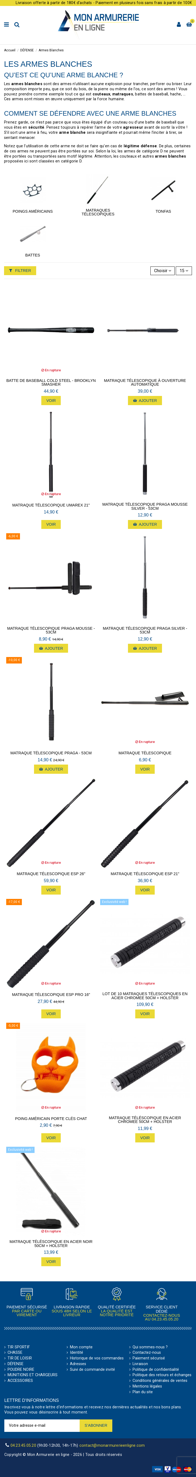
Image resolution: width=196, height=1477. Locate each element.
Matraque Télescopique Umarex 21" (51, 505)
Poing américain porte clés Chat (51, 1119)
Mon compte (81, 1347)
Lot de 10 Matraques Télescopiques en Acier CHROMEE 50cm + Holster (144, 996)
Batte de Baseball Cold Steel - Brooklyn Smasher (51, 382)
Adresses (78, 1364)
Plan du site (143, 1392)
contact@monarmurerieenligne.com (112, 1445)
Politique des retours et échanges (162, 1375)
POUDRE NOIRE (21, 1370)
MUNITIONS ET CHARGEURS (33, 1375)
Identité (76, 1353)
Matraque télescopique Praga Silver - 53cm (145, 630)
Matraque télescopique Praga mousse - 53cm (51, 630)
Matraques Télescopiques (98, 212)
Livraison (140, 1364)
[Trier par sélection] (162, 270)
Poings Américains (33, 211)
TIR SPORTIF (19, 1347)
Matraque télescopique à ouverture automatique (145, 382)
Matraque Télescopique (145, 753)
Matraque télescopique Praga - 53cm (51, 753)
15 (184, 270)
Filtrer (20, 270)
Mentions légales (147, 1386)
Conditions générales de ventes (160, 1381)
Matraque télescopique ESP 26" (51, 874)
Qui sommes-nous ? (150, 1347)
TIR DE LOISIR (20, 1358)
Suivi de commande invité (92, 1370)
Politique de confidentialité (156, 1370)
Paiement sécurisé (149, 1358)
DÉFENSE (15, 1364)
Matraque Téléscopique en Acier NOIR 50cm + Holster (50, 1244)
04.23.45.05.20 (165, 1319)
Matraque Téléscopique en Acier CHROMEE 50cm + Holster (145, 1120)
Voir (51, 400)
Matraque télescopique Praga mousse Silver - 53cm (145, 506)
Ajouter (145, 400)
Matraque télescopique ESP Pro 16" (51, 994)
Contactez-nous (147, 1353)
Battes (32, 255)
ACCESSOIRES (20, 1381)
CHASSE (15, 1353)
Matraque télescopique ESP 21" (145, 874)
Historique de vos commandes (97, 1358)
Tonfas (163, 211)
